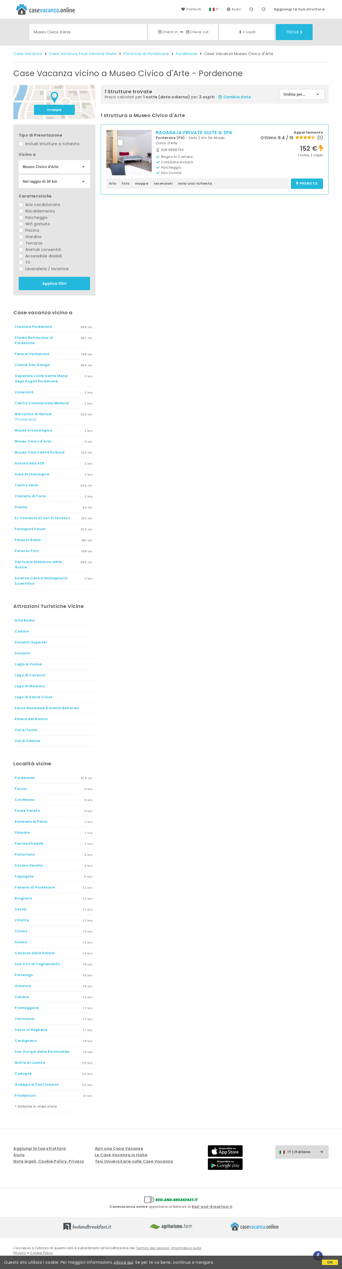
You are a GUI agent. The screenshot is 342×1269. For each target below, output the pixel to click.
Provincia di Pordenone (146, 53)
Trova (294, 32)
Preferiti (191, 9)
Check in (168, 31)
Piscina (29, 230)
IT (217, 9)
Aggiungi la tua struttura (299, 9)
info (112, 183)
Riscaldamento (37, 211)
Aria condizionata (39, 204)
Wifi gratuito (34, 224)
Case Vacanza (27, 53)
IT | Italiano (307, 1152)
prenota (307, 183)
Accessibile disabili (40, 256)
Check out (197, 31)
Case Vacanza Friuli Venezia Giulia (82, 53)
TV (24, 262)
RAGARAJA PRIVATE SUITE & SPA (194, 132)
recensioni (163, 183)
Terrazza (30, 243)
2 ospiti (247, 31)
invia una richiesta (195, 183)
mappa (54, 109)
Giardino (30, 236)
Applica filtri (54, 283)
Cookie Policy (41, 1253)
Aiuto (234, 9)
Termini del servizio (152, 1248)
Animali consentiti (40, 249)
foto (126, 183)
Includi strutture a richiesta (49, 143)
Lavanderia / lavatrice (44, 268)
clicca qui (123, 1262)
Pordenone (186, 53)
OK (330, 1262)
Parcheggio (33, 217)
